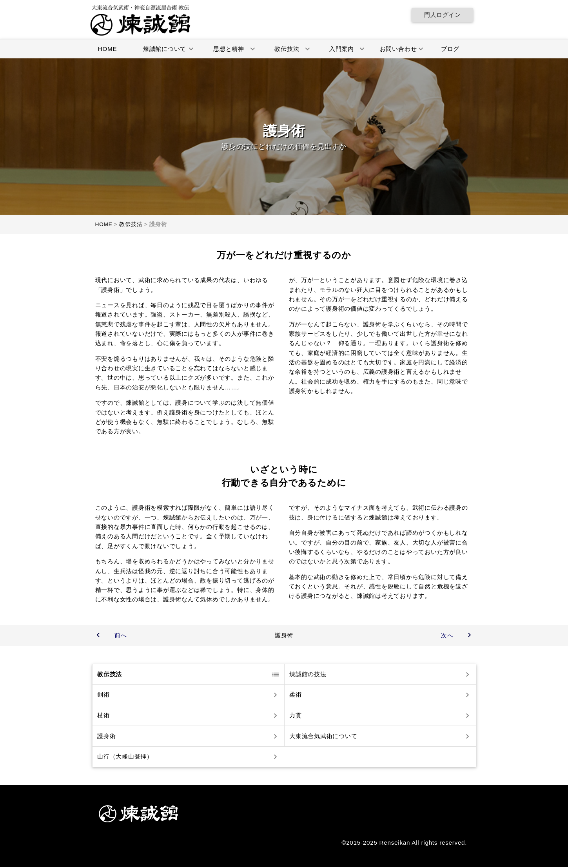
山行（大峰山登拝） (124, 756)
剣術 (103, 694)
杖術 (103, 715)
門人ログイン (442, 14)
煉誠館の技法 (307, 674)
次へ (447, 635)
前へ (120, 635)
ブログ (450, 48)
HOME (107, 48)
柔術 (295, 694)
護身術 (106, 736)
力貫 (295, 715)
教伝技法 (109, 674)
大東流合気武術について (323, 736)
